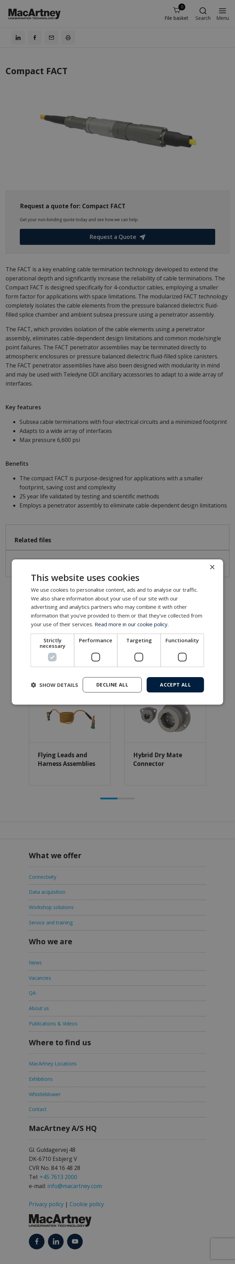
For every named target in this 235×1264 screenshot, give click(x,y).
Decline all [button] (112, 684)
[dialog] (117, 632)
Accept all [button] (175, 684)
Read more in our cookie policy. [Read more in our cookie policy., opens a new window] (132, 624)
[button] (54, 685)
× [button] (211, 567)
